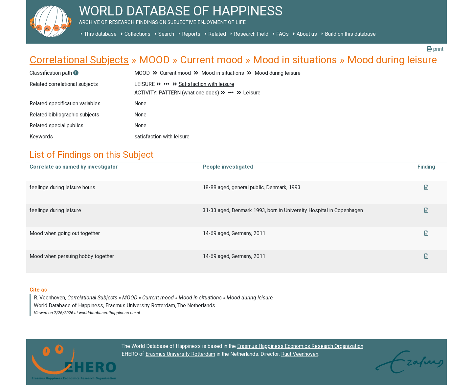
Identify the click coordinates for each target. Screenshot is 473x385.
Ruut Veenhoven (299, 354)
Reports (191, 34)
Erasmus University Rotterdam (180, 354)
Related (217, 34)
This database (100, 34)
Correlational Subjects (79, 59)
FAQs (282, 34)
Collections (137, 34)
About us (307, 34)
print (435, 49)
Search (166, 34)
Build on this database (350, 34)
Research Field (251, 34)
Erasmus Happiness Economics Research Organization (300, 346)
